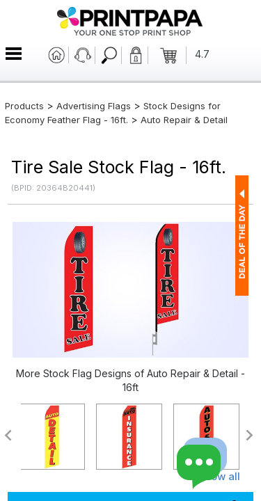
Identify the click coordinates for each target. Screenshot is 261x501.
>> (250, 435)
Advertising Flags (93, 105)
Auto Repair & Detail (184, 119)
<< (7, 435)
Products (24, 105)
